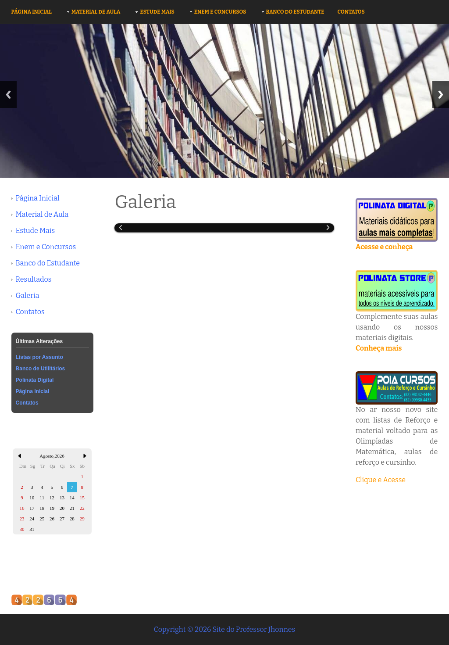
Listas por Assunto (39, 357)
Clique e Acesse (381, 480)
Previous (8, 94)
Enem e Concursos (220, 12)
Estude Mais (157, 12)
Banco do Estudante (295, 12)
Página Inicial (31, 12)
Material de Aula (96, 12)
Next (440, 94)
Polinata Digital (35, 380)
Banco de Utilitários (40, 369)
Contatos (351, 12)
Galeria (27, 295)
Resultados (34, 279)
